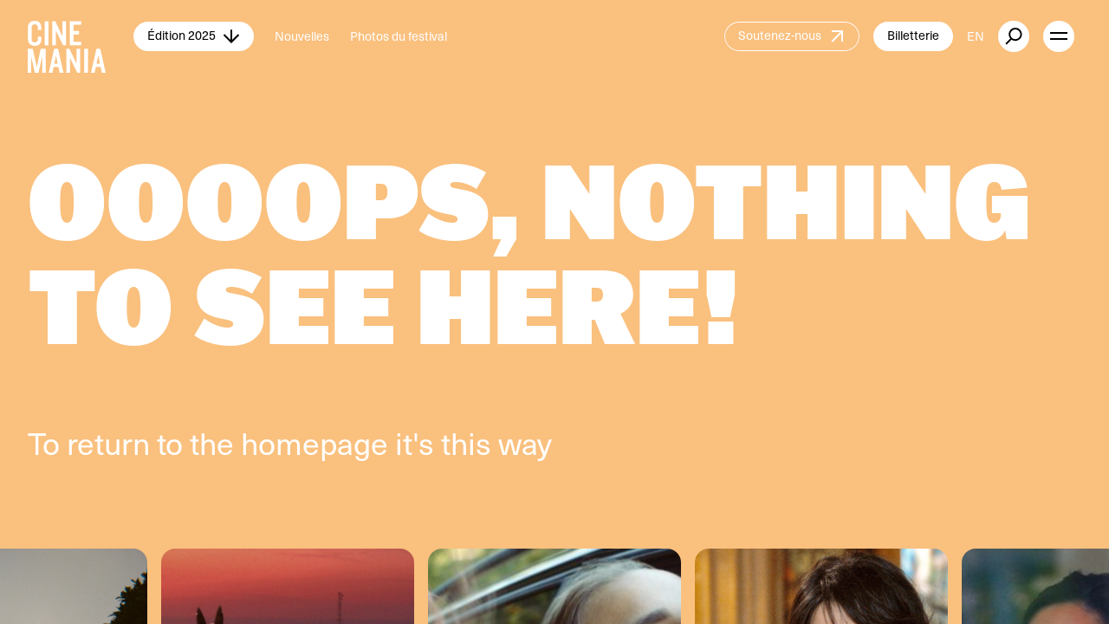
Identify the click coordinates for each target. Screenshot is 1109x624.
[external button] (1013, 36)
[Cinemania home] (80, 36)
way (525, 442)
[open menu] (1058, 36)
